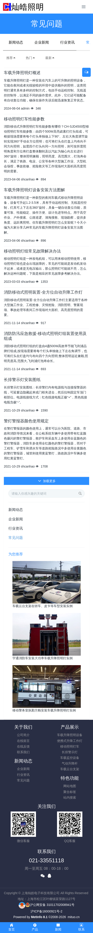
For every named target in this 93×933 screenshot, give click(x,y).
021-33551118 (46, 860)
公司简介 (23, 735)
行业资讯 (67, 42)
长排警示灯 (70, 752)
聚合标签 (69, 792)
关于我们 (23, 727)
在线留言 (23, 741)
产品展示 (70, 727)
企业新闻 (41, 42)
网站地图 (69, 786)
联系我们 (23, 752)
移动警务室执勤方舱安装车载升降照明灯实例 (44, 710)
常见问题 (15, 538)
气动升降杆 (70, 763)
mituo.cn (74, 917)
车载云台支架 (69, 769)
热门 (30, 58)
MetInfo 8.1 (39, 917)
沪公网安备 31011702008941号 (49, 905)
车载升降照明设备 (69, 735)
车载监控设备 (69, 758)
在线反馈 (23, 746)
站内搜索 (69, 797)
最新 (50, 58)
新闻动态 (16, 42)
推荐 (11, 58)
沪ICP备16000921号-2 (46, 911)
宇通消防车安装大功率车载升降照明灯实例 (42, 658)
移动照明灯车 (69, 746)
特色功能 (70, 778)
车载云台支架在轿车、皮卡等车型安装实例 (42, 606)
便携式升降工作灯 (69, 741)
